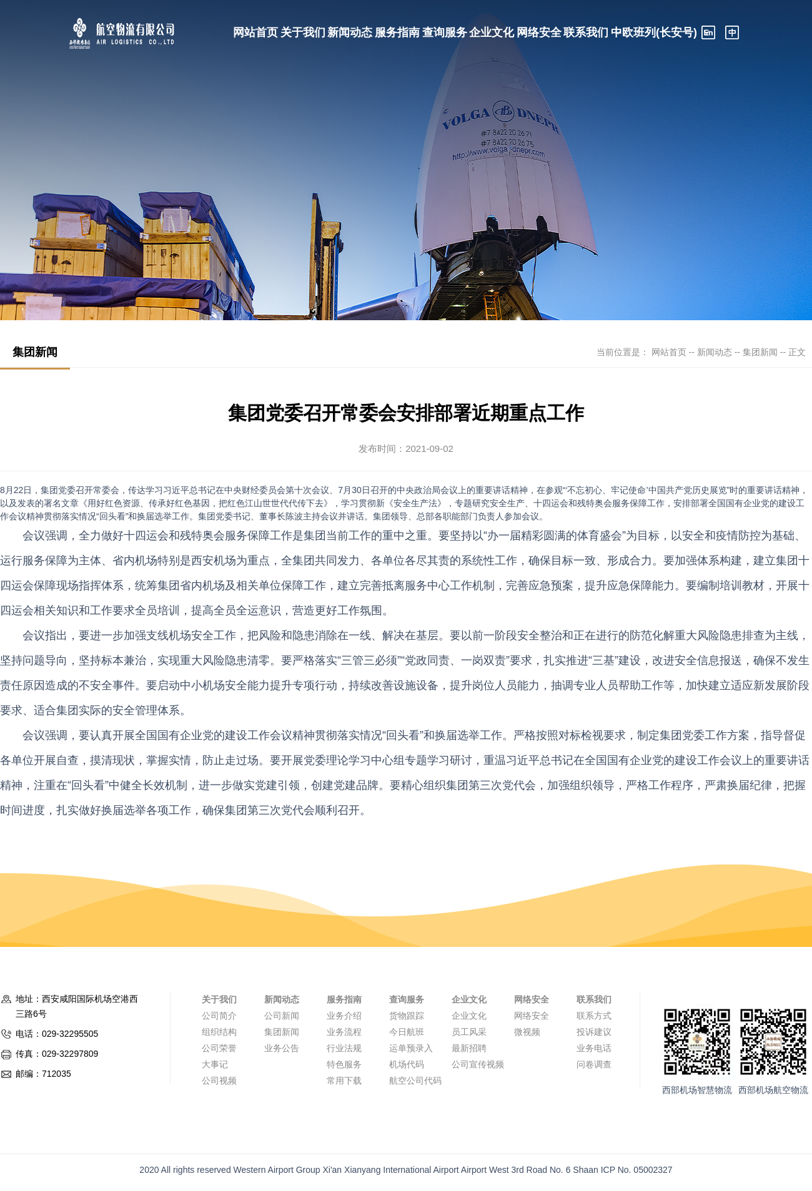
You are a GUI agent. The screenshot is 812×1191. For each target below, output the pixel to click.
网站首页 (255, 32)
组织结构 (219, 1032)
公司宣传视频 (478, 1064)
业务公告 (281, 1048)
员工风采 (469, 1032)
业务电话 (594, 1048)
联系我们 (585, 32)
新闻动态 (349, 32)
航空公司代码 (415, 1081)
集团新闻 (760, 352)
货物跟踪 (406, 1016)
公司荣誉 (219, 1048)
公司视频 (219, 1081)
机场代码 (406, 1064)
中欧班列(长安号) (654, 32)
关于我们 (302, 32)
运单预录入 (411, 1048)
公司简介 (219, 1016)
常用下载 (344, 1081)
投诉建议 (594, 1032)
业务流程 (344, 1032)
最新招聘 (469, 1048)
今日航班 (406, 1032)
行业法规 (344, 1048)
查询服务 (444, 32)
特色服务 (344, 1064)
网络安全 (539, 32)
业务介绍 (344, 1016)
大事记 (215, 1064)
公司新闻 (281, 1016)
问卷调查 (594, 1064)
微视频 (527, 1032)
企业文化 (491, 32)
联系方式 (594, 1016)
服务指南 (397, 32)
